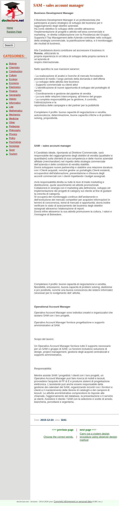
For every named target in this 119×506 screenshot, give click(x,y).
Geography (15, 95)
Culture (13, 75)
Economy (14, 83)
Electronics (15, 87)
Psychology (15, 142)
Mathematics (15, 110)
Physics (13, 134)
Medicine (13, 118)
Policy (12, 138)
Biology (13, 63)
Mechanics (14, 114)
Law (11, 106)
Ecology (13, 79)
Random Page (14, 31)
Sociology (14, 146)
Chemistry (14, 67)
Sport (12, 150)
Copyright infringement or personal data (73, 501)
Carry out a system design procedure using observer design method (98, 436)
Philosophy (15, 130)
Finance (13, 91)
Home (10, 27)
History (12, 99)
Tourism (13, 154)
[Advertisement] (74, 250)
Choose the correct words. (58, 436)
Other (12, 122)
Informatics (15, 102)
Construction (15, 71)
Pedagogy (14, 126)
